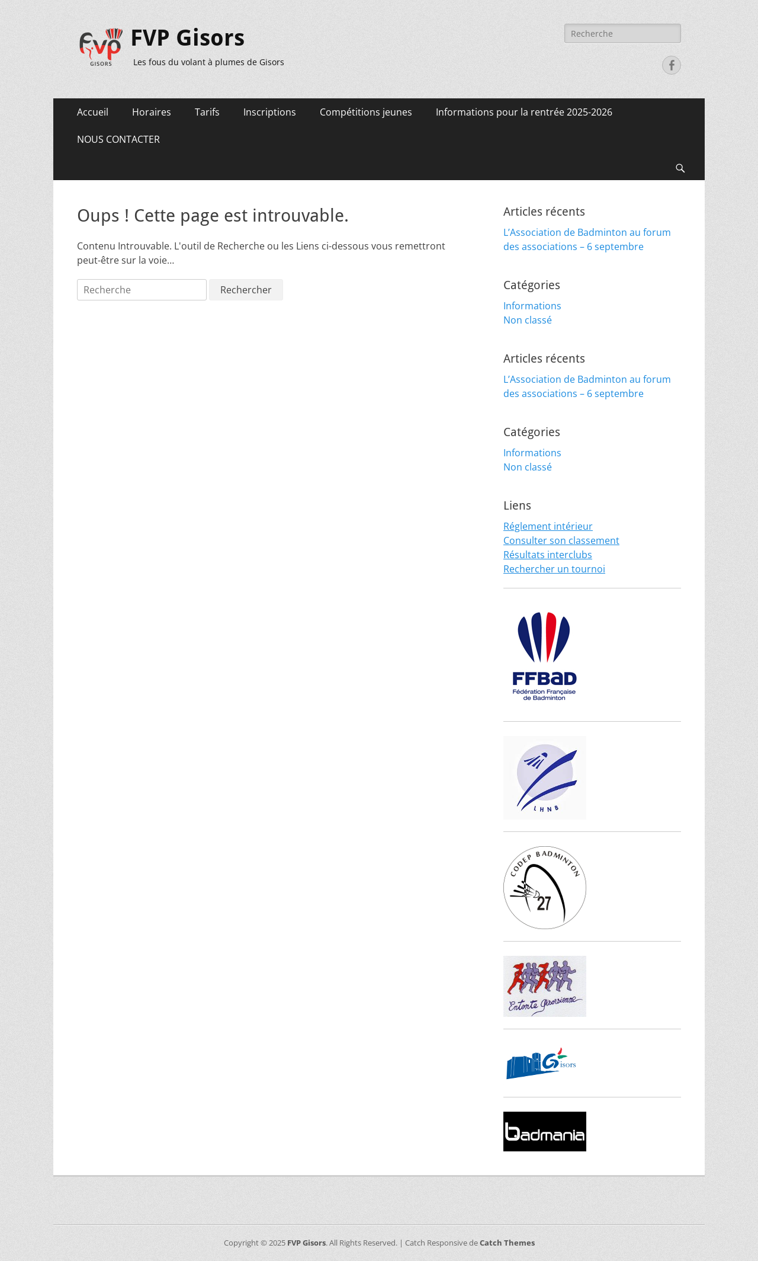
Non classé (527, 320)
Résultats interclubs (547, 554)
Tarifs (207, 112)
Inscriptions (269, 112)
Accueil (92, 112)
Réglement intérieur (548, 526)
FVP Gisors (187, 38)
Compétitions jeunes (366, 112)
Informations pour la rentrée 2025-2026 (524, 112)
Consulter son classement (561, 540)
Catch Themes (507, 1242)
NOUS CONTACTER (118, 139)
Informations (532, 305)
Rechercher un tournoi (554, 568)
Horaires (151, 112)
